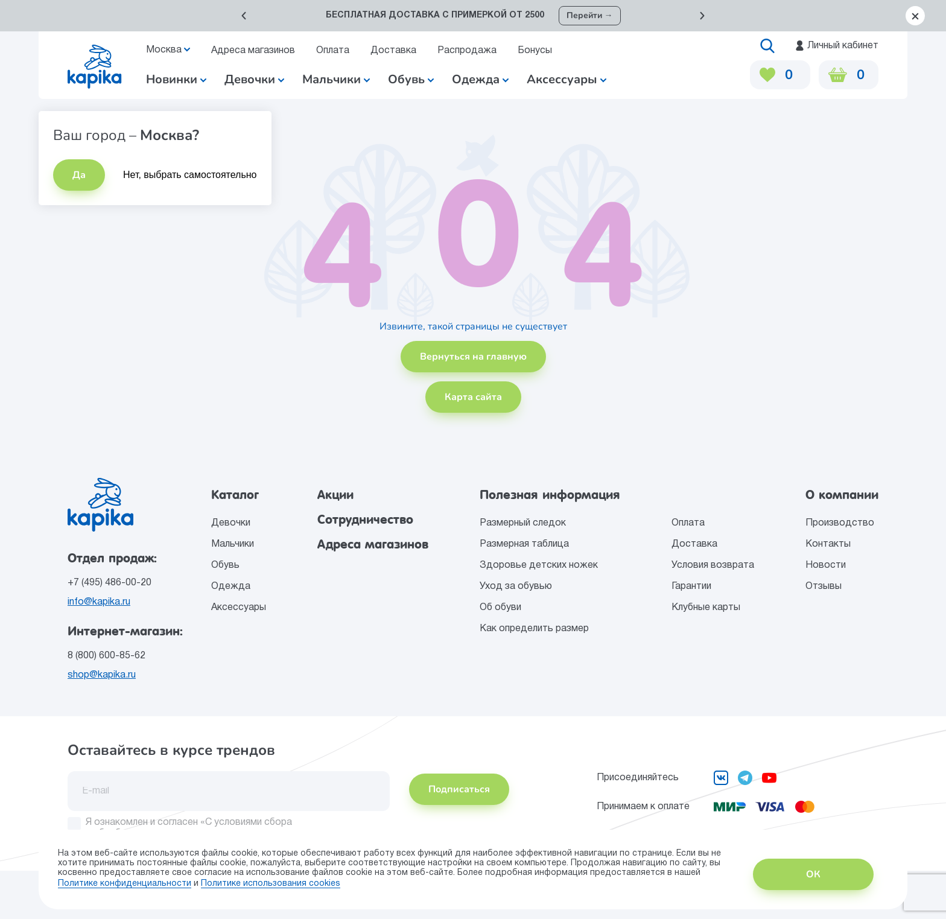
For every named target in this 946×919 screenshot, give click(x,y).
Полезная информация (550, 495)
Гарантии (691, 586)
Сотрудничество (365, 519)
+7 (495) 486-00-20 (109, 583)
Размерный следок (523, 523)
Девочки (254, 79)
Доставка (393, 50)
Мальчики (336, 79)
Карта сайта (473, 397)
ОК (813, 874)
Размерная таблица (524, 544)
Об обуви (500, 607)
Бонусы (535, 50)
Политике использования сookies (270, 884)
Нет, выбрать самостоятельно (190, 175)
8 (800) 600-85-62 (106, 656)
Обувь (225, 565)
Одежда (230, 586)
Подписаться (459, 789)
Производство (839, 523)
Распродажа (467, 50)
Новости (825, 565)
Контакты (828, 544)
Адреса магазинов (253, 50)
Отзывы (823, 586)
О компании (841, 495)
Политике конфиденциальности (124, 884)
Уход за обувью (516, 586)
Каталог (235, 495)
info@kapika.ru (99, 602)
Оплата (332, 50)
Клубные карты (705, 607)
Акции (335, 495)
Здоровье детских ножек (539, 565)
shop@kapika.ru (102, 675)
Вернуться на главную (473, 356)
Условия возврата (712, 565)
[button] (243, 15)
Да (79, 175)
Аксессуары (238, 607)
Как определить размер (534, 629)
